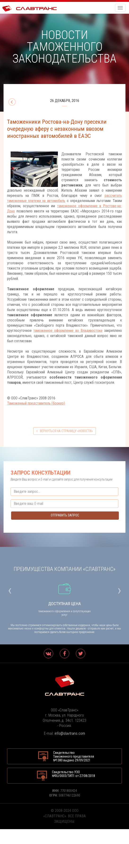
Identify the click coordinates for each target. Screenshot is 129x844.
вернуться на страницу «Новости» (64, 431)
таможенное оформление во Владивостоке (68, 330)
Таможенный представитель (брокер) (36, 403)
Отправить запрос (65, 515)
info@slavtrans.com (70, 733)
